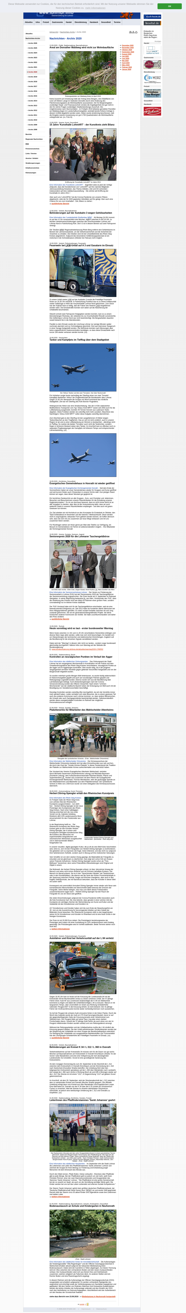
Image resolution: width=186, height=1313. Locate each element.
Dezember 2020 (127, 45)
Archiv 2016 (32, 91)
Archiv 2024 (32, 53)
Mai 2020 (124, 60)
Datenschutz (101, 1309)
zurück (81, 1304)
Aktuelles (29, 22)
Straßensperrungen (33, 163)
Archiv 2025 (32, 48)
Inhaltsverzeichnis (32, 168)
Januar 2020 (125, 69)
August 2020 (125, 54)
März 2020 (125, 65)
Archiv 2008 (32, 129)
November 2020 (127, 47)
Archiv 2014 (32, 101)
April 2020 (125, 63)
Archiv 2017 (32, 86)
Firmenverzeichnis (32, 149)
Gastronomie (57, 22)
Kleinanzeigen (31, 173)
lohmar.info (54, 32)
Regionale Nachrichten (34, 139)
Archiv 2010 (32, 120)
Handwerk (94, 22)
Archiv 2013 (32, 105)
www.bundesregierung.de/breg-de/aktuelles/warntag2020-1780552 (76, 649)
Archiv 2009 (32, 125)
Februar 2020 (126, 67)
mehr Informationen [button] (95, 8)
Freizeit (46, 22)
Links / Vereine (31, 153)
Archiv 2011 (32, 115)
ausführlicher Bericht (60, 204)
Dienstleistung (81, 22)
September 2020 (127, 52)
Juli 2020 (124, 56)
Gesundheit (106, 22)
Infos (38, 22)
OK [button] (169, 6)
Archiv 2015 (32, 96)
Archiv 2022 (32, 62)
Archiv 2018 (32, 81)
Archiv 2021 (32, 67)
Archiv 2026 (32, 43)
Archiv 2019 (32, 77)
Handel (69, 22)
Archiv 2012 (32, 110)
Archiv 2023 (32, 57)
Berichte (29, 134)
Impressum (85, 1309)
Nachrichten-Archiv (33, 38)
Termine (117, 22)
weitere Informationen (61, 929)
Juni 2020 (124, 58)
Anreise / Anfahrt (32, 158)
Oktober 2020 (126, 50)
